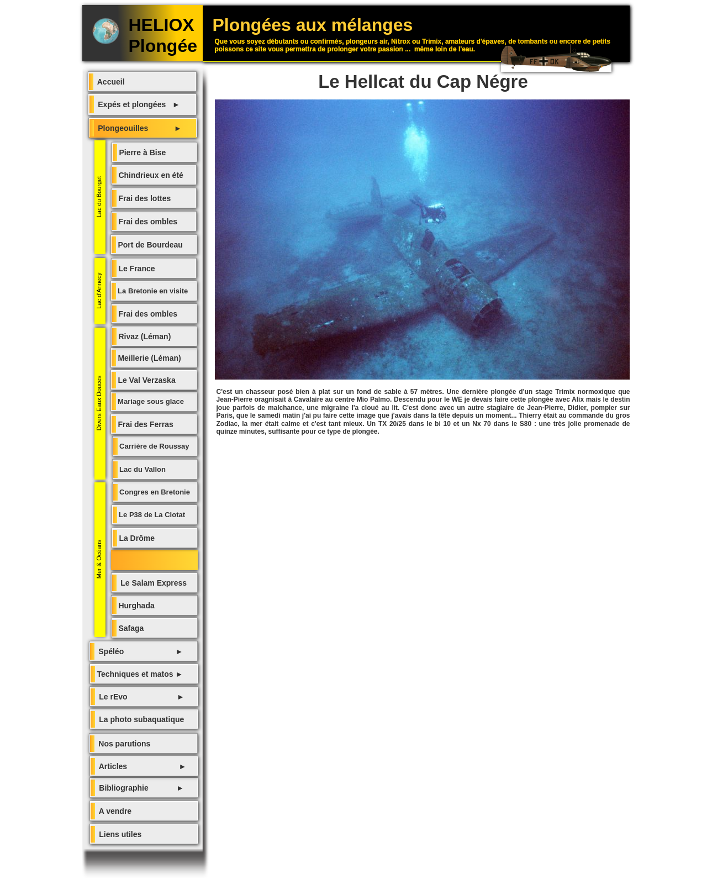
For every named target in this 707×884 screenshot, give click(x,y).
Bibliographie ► (139, 787)
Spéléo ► (138, 651)
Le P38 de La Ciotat (151, 515)
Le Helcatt (131, 560)
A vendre (113, 811)
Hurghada (136, 605)
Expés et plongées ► (137, 104)
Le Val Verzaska (146, 380)
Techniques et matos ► (139, 674)
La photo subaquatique (139, 719)
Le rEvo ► (139, 696)
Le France (136, 268)
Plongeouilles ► (138, 128)
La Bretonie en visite (152, 291)
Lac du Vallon (142, 469)
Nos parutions (122, 743)
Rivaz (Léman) (144, 336)
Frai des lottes (144, 198)
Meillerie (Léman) (148, 358)
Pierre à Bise (141, 152)
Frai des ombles (147, 313)
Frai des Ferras (144, 424)
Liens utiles (118, 834)
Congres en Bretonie (154, 492)
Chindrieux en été (150, 175)
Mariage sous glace (150, 401)
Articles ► (141, 766)
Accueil (109, 81)
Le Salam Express (152, 582)
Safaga (130, 628)
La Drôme (136, 538)
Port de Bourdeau (149, 244)
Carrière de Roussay (153, 446)
